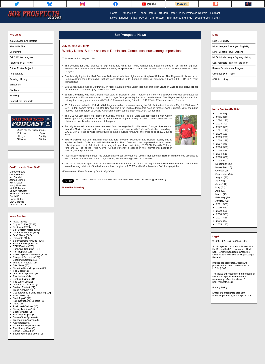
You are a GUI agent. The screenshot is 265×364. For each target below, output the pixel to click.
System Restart (22, 287)
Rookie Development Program (228, 68)
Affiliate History (220, 79)
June (218, 184)
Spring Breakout (22, 331)
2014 (219, 153)
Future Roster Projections (23, 68)
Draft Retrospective (24, 273)
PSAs (16, 303)
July (217, 180)
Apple (42, 133)
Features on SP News (21, 62)
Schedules (15, 84)
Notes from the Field (24, 284)
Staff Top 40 (20, 298)
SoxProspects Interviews (27, 254)
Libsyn (21, 136)
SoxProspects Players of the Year (230, 62)
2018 (219, 140)
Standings (15, 95)
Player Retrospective (25, 325)
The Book (18, 270)
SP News (21, 139)
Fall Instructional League (27, 301)
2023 (219, 123)
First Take (18, 295)
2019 (219, 137)
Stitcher (43, 139)
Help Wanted (16, 73)
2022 (219, 127)
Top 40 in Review (23, 262)
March (219, 194)
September (221, 174)
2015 (219, 150)
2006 (219, 221)
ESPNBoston (20, 246)
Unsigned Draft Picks (223, 73)
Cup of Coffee (21, 224)
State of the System (24, 317)
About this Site (17, 46)
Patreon (21, 133)
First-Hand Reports (24, 243)
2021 (219, 130)
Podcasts (18, 238)
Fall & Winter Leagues (21, 57)
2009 (219, 211)
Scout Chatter (21, 311)
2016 (219, 147)
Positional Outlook (23, 306)
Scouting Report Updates (27, 268)
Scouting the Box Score (26, 333)
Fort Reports (20, 251)
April (218, 190)
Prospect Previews (23, 257)
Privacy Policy (219, 287)
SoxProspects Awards (25, 240)
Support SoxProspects (21, 101)
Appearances (20, 322)
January (220, 200)
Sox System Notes (23, 229)
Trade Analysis (21, 290)
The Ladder (19, 276)
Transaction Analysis (24, 320)
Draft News (19, 235)
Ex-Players (15, 51)
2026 (219, 113)
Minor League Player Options (227, 51)
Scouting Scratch (23, 260)
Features (18, 227)
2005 (219, 224)
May (218, 187)
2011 (219, 204)
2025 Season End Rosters (23, 41)
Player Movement (23, 232)
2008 (219, 214)
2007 (219, 217)
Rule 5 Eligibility (220, 41)
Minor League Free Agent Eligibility (230, 46)
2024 (219, 120)
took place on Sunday (102, 115)
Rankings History (18, 79)
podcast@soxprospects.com (237, 295)
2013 (219, 157)
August (219, 177)
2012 (219, 160)
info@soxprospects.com (232, 292)
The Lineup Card (22, 328)
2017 (219, 143)
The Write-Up (21, 281)
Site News (19, 265)
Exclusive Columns (24, 249)
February (220, 197)
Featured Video (22, 279)
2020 (219, 133)
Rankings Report (22, 314)
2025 (219, 117)
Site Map (14, 90)
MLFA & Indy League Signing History (231, 57)
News (16, 221)
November (221, 167)
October (220, 170)
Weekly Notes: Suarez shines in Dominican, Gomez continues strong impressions (122, 51)
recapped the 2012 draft (130, 68)
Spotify (42, 136)
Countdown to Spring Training (30, 292)
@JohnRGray (159, 179)
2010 (219, 207)
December (221, 164)
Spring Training (22, 309)
